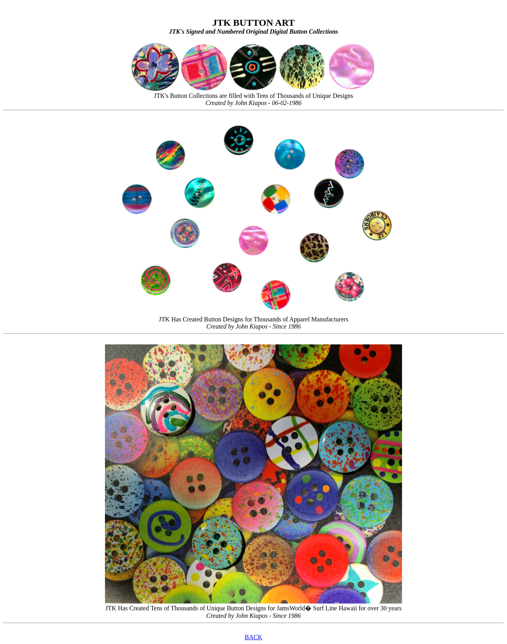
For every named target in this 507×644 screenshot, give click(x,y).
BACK (253, 637)
